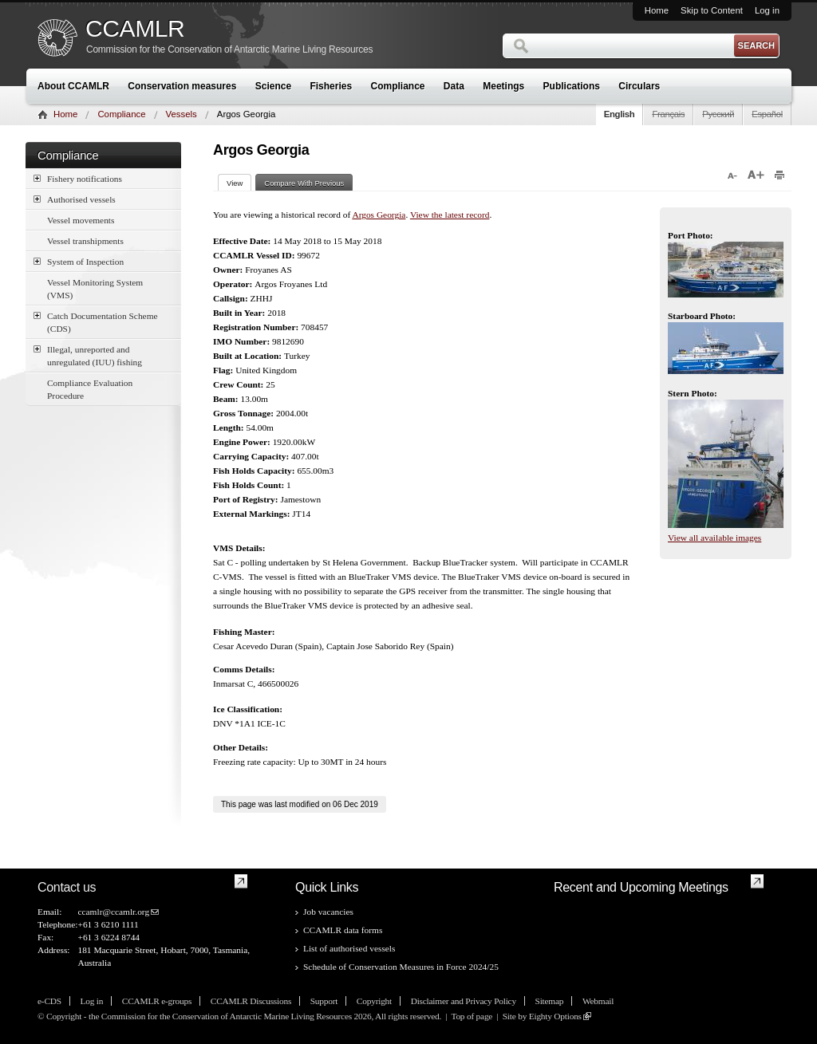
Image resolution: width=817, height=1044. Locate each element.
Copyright (374, 1001)
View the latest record (450, 214)
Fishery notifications (78, 178)
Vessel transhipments (85, 241)
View (239, 183)
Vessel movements (80, 220)
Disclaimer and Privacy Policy (463, 1001)
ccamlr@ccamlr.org (113, 911)
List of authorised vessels (349, 948)
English (619, 114)
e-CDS (49, 1001)
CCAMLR (134, 29)
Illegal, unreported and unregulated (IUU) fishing (88, 355)
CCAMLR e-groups (156, 1001)
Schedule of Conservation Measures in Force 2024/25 (401, 966)
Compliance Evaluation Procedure (89, 389)
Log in (767, 10)
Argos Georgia (378, 214)
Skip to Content (712, 10)
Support (323, 1001)
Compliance (398, 86)
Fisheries (331, 86)
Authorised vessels (75, 199)
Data (454, 86)
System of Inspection (79, 261)
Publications (571, 86)
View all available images (714, 537)
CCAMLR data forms (342, 930)
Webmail (598, 1001)
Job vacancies (328, 911)
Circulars (639, 86)
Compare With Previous (304, 183)
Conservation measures (182, 86)
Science (273, 86)
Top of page (471, 1016)
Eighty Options (555, 1016)
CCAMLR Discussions (251, 1001)
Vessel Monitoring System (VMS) (95, 289)
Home (657, 10)
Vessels (181, 114)
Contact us (66, 887)
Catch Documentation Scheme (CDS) (96, 321)
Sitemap (549, 1001)
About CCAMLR (73, 86)
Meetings (503, 86)
